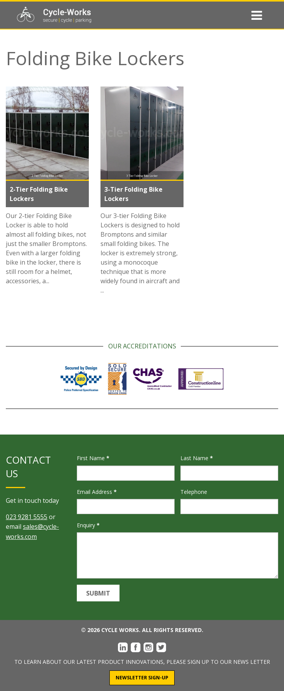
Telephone (193, 491)
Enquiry (88, 525)
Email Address (97, 491)
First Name (93, 458)
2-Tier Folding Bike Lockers (39, 194)
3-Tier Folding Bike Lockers (133, 194)
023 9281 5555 (26, 517)
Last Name (196, 458)
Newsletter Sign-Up (142, 677)
